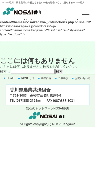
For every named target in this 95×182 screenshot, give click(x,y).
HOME (10, 78)
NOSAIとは (27, 78)
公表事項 (63, 78)
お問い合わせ (82, 78)
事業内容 (46, 78)
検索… (5, 71)
